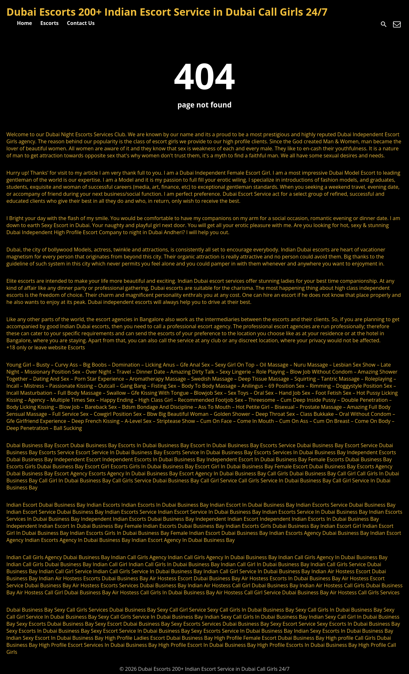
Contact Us (81, 23)
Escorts (49, 23)
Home (24, 23)
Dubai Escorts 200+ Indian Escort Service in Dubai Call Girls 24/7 (167, 12)
